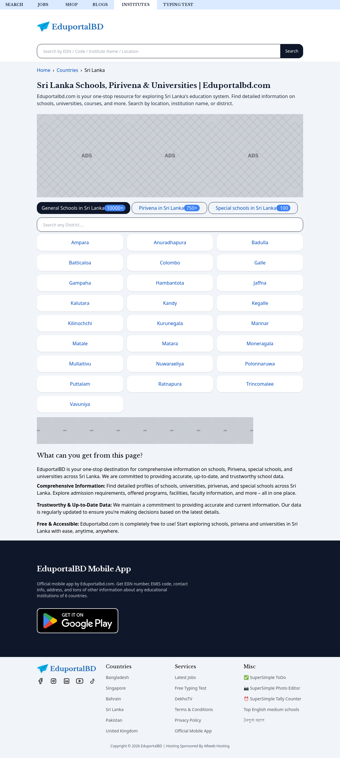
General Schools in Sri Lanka (83, 208)
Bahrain (113, 699)
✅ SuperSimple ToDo (265, 677)
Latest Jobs (185, 677)
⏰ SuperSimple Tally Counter (272, 699)
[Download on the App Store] (77, 620)
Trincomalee (260, 384)
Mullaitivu (80, 363)
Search (14, 4)
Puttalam (80, 384)
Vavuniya (80, 404)
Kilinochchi (80, 323)
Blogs (100, 4)
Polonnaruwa (260, 363)
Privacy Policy (188, 720)
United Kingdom (122, 731)
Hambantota (170, 283)
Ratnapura (170, 384)
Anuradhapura (170, 242)
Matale (80, 343)
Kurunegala (170, 323)
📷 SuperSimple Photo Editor (272, 688)
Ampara (80, 242)
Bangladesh (117, 677)
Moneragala (260, 343)
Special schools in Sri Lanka (253, 208)
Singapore (116, 688)
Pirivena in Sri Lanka (169, 208)
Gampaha (80, 283)
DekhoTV (183, 699)
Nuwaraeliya (170, 363)
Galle (260, 262)
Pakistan (114, 720)
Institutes (135, 4)
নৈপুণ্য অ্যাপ (254, 720)
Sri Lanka (115, 709)
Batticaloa (80, 262)
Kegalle (260, 303)
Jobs (43, 4)
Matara (170, 343)
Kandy (170, 303)
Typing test (178, 4)
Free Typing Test (190, 688)
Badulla (259, 242)
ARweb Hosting (216, 745)
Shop (71, 4)
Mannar (260, 323)
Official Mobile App (193, 731)
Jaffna (260, 283)
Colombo (170, 262)
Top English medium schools (271, 709)
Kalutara (80, 303)
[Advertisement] (170, 155)
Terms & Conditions (194, 709)
